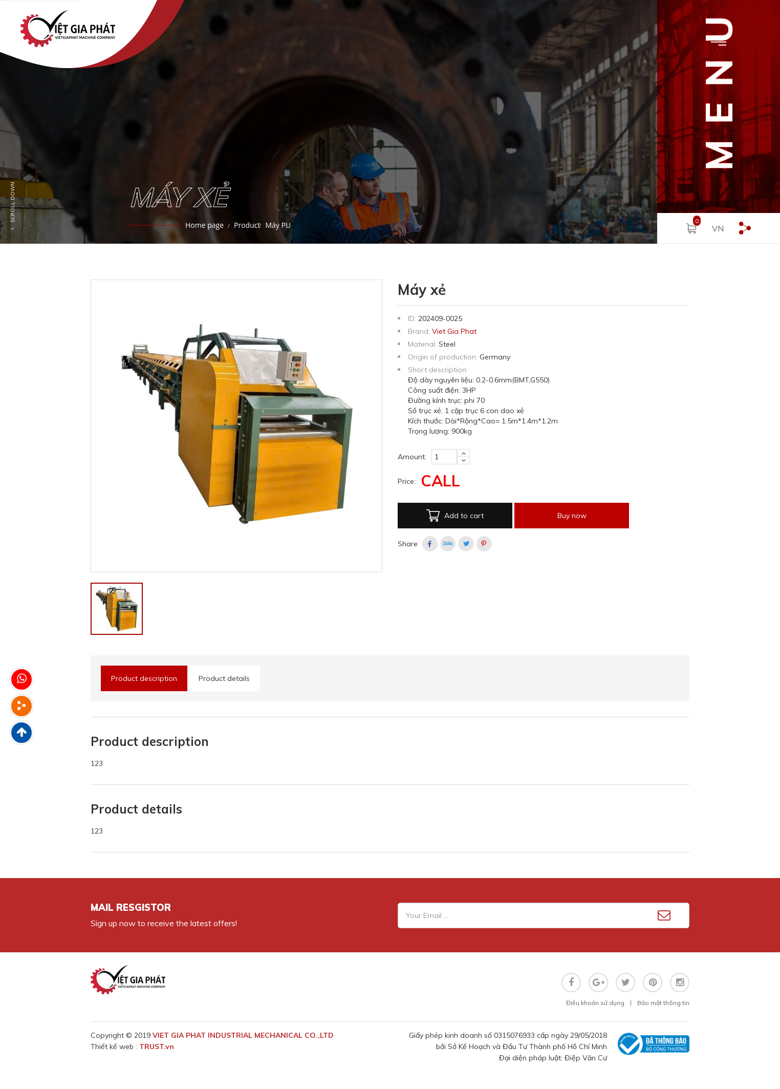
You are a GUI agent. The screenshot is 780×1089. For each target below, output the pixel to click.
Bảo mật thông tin (663, 1003)
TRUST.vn (156, 1046)
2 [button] (23, 262)
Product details (224, 678)
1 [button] (8, 262)
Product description (144, 678)
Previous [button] (5, 122)
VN (718, 228)
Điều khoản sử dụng (595, 1003)
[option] (390, 122)
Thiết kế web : (115, 1046)
